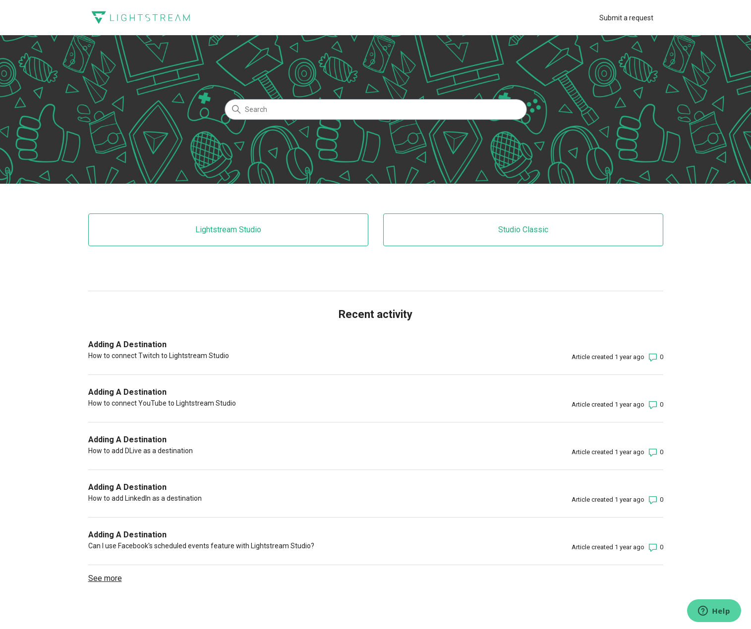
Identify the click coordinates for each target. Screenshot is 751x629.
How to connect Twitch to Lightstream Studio (158, 356)
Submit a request (626, 18)
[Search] (375, 109)
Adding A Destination (127, 344)
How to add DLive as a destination (140, 451)
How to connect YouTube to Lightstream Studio (162, 403)
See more (105, 578)
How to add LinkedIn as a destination (145, 498)
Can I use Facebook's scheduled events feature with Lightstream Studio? (201, 546)
